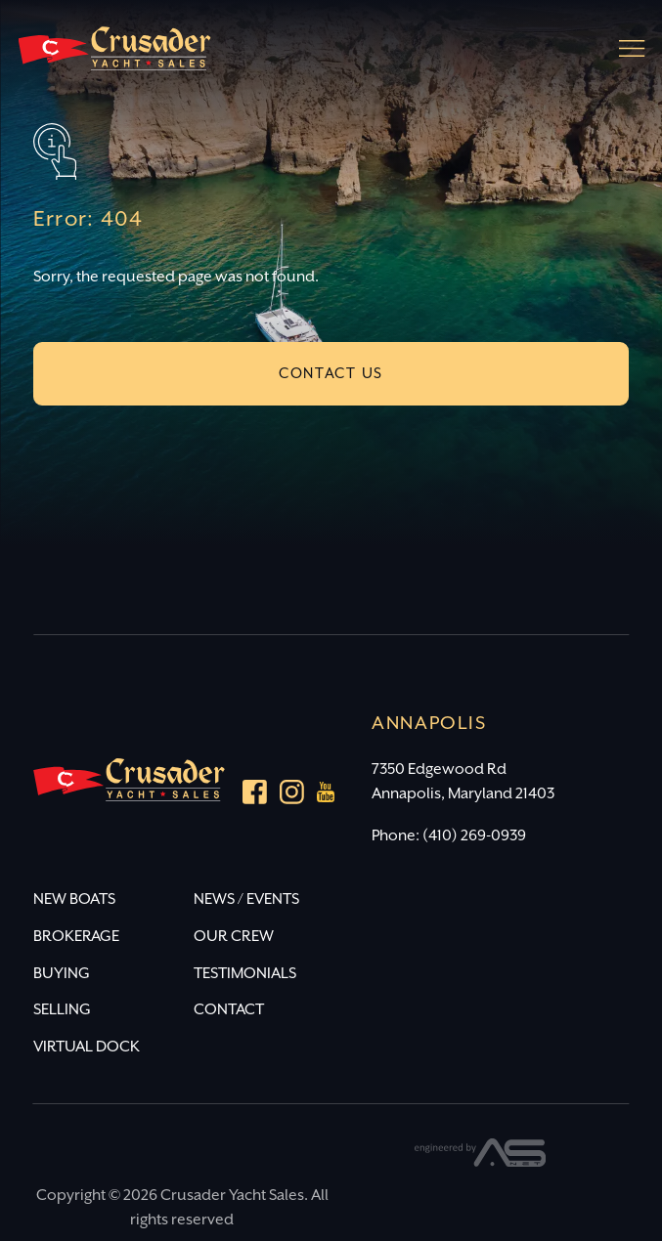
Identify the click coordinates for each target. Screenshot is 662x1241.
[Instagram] (292, 796)
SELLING (62, 1010)
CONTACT (229, 1010)
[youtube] (326, 796)
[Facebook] (255, 796)
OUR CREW (234, 936)
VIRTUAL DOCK (86, 1047)
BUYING (61, 973)
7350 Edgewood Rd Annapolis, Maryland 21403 (463, 781)
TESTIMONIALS (245, 973)
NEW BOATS (74, 899)
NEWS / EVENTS (246, 899)
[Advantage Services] (481, 1162)
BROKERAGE (76, 936)
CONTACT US (331, 373)
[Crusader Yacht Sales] (114, 57)
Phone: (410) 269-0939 (449, 836)
